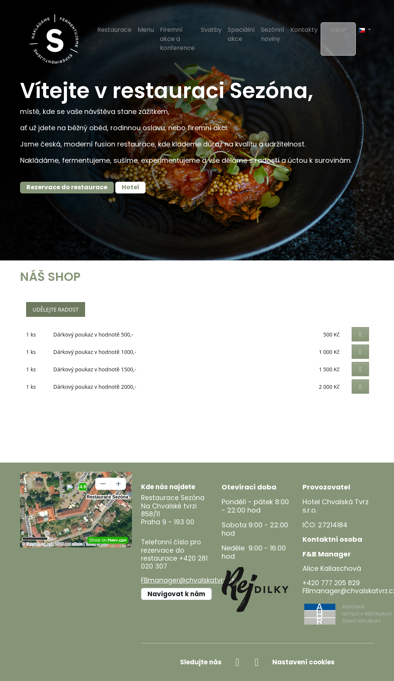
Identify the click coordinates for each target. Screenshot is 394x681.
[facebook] (237, 662)
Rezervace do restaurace (66, 187)
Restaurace (114, 29)
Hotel (130, 187)
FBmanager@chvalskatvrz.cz (187, 580)
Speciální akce (241, 34)
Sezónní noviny (272, 34)
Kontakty (304, 29)
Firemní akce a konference (177, 38)
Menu (146, 29)
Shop (338, 30)
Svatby (211, 29)
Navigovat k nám (176, 593)
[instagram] (256, 662)
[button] (365, 29)
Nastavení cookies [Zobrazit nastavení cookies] (303, 662)
